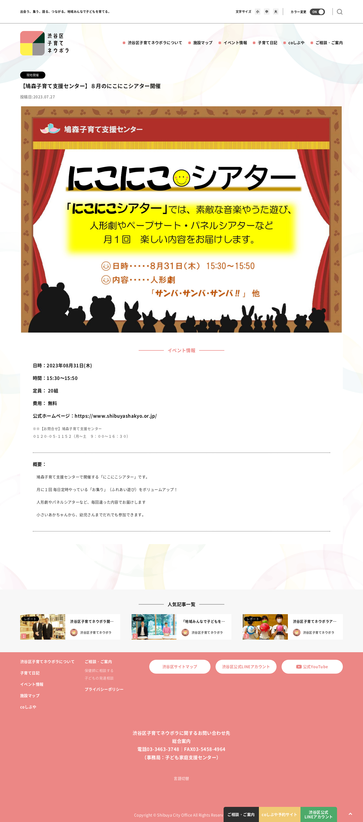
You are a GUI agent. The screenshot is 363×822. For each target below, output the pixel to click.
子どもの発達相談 (99, 677)
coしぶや (296, 42)
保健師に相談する (99, 670)
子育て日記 (267, 42)
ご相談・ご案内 (329, 42)
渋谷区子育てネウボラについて (155, 42)
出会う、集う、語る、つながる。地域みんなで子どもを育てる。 (65, 11)
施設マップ (203, 42)
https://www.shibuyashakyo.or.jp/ (116, 415)
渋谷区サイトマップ (179, 666)
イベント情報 (235, 42)
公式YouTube (312, 666)
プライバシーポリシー (104, 689)
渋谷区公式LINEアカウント (246, 666)
